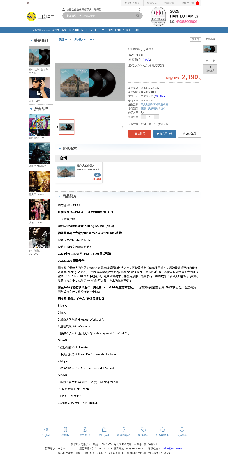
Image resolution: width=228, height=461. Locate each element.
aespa (47, 30)
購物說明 (143, 435)
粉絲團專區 (123, 435)
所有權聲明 (162, 435)
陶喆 (64, 30)
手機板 (65, 435)
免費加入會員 (132, 3)
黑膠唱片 (153, 108)
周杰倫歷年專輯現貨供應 (154, 104)
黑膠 (66, 39)
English (46, 435)
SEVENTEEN (76, 30)
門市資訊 (104, 435)
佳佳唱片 (35, 3)
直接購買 (140, 133)
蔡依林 (55, 30)
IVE (103, 30)
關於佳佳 (85, 435)
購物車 (190, 3)
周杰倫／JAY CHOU (84, 39)
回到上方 (210, 68)
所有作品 (145, 59)
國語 (143, 108)
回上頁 (195, 39)
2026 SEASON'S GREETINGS (123, 30)
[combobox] (73, 15)
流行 (163, 108)
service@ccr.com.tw (172, 448)
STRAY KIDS (92, 30)
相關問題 (169, 3)
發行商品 (160, 96)
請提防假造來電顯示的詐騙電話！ (83, 9)
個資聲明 (182, 435)
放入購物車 (165, 133)
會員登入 (152, 3)
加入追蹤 (189, 133)
